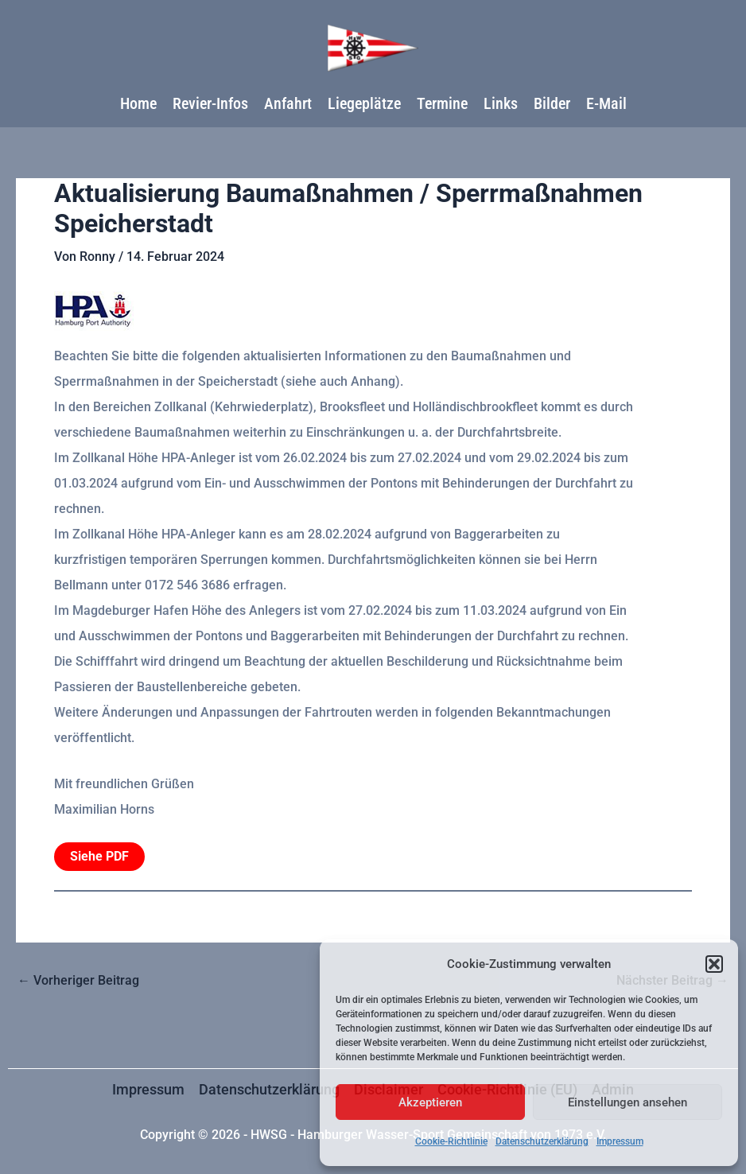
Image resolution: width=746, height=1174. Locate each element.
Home (138, 103)
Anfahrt (288, 103)
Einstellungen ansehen (627, 1102)
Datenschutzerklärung (542, 1141)
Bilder (552, 103)
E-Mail (606, 103)
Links (501, 103)
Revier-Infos (210, 103)
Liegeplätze (364, 103)
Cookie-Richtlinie (451, 1141)
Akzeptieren (430, 1102)
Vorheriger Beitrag (78, 980)
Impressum (619, 1141)
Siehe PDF (99, 856)
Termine (442, 103)
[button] (714, 964)
